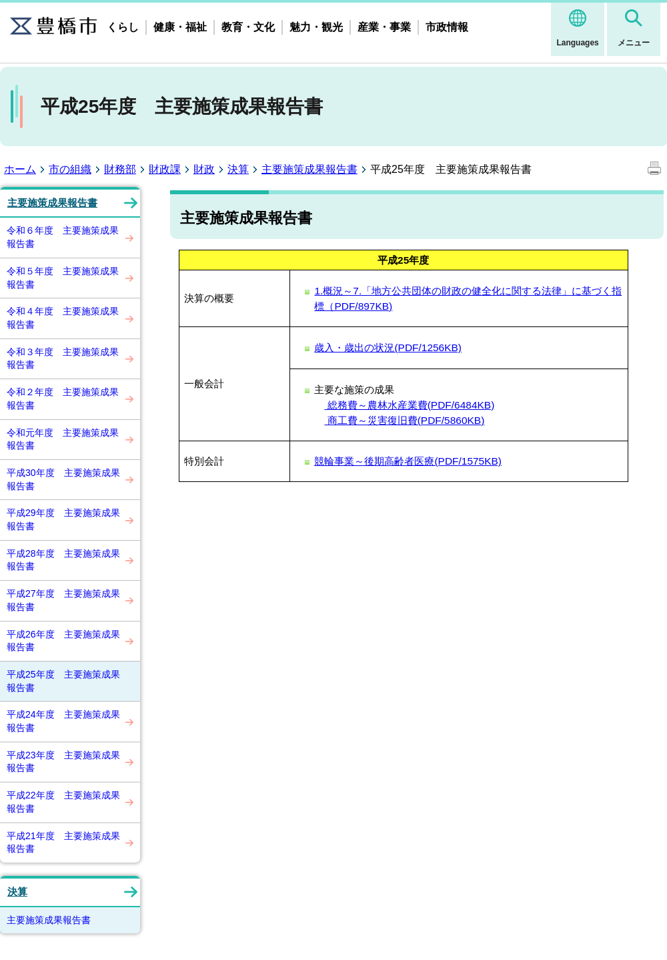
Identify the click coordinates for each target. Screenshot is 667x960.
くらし (123, 27)
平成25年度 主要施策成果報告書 (63, 681)
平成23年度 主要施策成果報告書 (63, 762)
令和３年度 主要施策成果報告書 (63, 358)
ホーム (20, 169)
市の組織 (70, 169)
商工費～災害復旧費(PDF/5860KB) (404, 420)
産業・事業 (384, 27)
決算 (238, 169)
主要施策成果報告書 (309, 169)
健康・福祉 (180, 27)
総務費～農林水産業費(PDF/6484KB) (409, 405)
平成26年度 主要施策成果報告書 (63, 641)
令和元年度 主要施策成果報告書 (63, 439)
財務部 (120, 169)
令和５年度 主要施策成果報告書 (63, 278)
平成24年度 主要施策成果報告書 (63, 721)
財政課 (165, 169)
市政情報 (447, 27)
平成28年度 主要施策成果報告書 (63, 560)
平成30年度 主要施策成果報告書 (63, 479)
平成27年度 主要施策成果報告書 (63, 600)
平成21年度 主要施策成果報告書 (63, 842)
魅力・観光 (316, 27)
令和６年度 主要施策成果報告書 (63, 237)
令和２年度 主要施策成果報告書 (63, 399)
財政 (204, 169)
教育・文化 (248, 27)
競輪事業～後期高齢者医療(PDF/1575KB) (408, 461)
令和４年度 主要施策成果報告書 (63, 318)
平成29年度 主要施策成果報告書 (63, 519)
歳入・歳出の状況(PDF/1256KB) (388, 347)
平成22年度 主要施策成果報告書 (63, 802)
